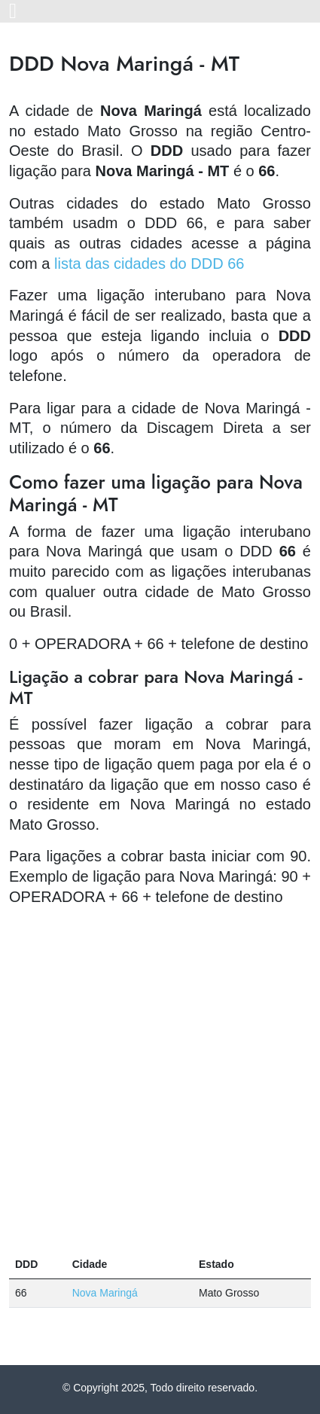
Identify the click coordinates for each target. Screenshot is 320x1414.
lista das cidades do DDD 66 (149, 263)
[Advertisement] (160, 1079)
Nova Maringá (105, 1293)
